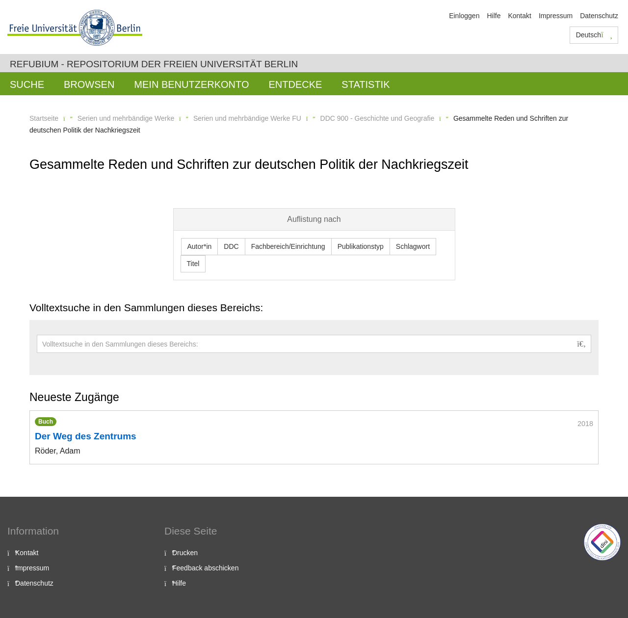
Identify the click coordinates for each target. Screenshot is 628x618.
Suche (27, 84)
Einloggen (464, 16)
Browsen (89, 84)
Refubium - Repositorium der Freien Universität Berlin (154, 64)
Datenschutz (599, 16)
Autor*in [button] (199, 246)
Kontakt (519, 16)
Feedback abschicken (205, 568)
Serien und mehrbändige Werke (126, 118)
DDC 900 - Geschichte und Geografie (377, 118)
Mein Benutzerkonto (191, 84)
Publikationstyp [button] (361, 246)
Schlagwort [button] (413, 246)
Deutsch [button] (594, 35)
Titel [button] (193, 264)
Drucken (185, 553)
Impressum (556, 16)
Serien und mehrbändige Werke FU (247, 118)
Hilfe (493, 16)
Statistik (365, 84)
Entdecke (295, 84)
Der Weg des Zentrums (85, 436)
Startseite (43, 118)
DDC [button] (231, 246)
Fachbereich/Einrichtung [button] (288, 246)
